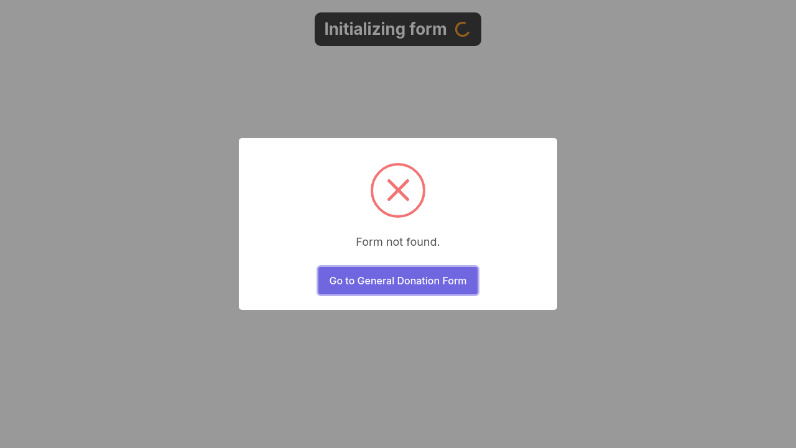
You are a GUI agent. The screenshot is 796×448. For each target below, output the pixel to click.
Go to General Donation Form (397, 280)
